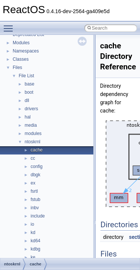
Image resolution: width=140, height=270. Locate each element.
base (29, 84)
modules (33, 133)
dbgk (35, 174)
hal (28, 117)
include (38, 216)
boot (29, 92)
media (31, 125)
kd (33, 232)
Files (17, 67)
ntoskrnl (32, 141)
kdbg (35, 249)
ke (33, 257)
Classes (21, 59)
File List (26, 75)
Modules (21, 42)
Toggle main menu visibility (10, 25)
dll (27, 100)
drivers (31, 108)
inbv (35, 207)
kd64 (35, 240)
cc (33, 158)
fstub (35, 199)
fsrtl (34, 191)
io (32, 224)
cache (37, 150)
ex (33, 183)
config (37, 166)
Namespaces (26, 51)
